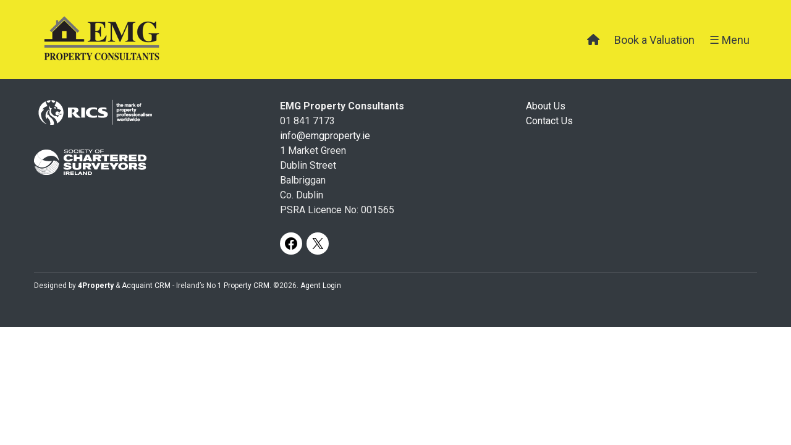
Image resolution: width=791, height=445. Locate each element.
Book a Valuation (654, 39)
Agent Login (320, 285)
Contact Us (549, 121)
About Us (545, 106)
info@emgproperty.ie (325, 136)
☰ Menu (729, 39)
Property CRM (246, 285)
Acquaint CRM (146, 285)
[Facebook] (291, 243)
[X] (318, 243)
